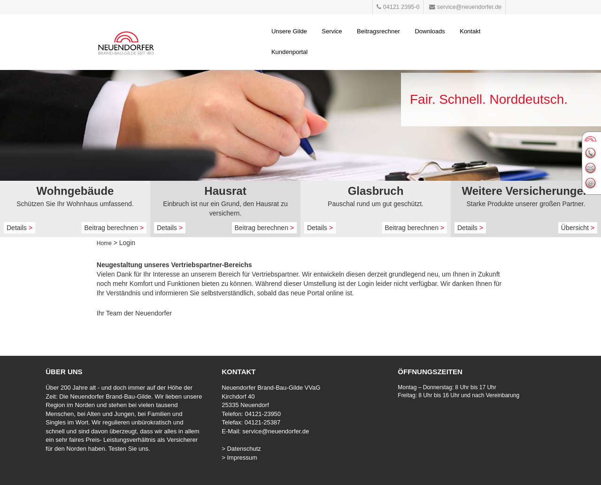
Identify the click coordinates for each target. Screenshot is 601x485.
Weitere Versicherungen (526, 191)
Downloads (430, 31)
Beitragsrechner (378, 31)
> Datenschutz (241, 448)
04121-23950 (263, 413)
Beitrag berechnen (114, 227)
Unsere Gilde (289, 31)
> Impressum (239, 457)
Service (332, 31)
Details (19, 227)
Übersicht (577, 227)
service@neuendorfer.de (275, 431)
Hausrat (225, 191)
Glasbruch (376, 191)
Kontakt (470, 31)
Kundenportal (289, 51)
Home (104, 243)
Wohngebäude (75, 191)
